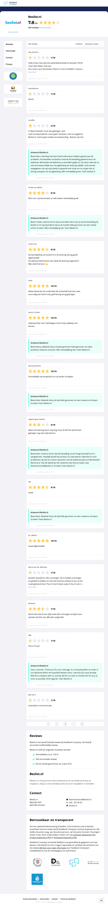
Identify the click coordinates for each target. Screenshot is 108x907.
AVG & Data (44, 899)
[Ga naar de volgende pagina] (74, 724)
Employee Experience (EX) (65, 837)
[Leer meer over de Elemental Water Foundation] (37, 879)
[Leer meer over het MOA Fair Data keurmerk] (56, 862)
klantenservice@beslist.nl (80, 799)
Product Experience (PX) (40, 837)
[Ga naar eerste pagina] (48, 724)
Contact (55, 899)
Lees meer (32, 72)
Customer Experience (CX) (83, 835)
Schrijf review (45, 27)
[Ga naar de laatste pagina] (82, 724)
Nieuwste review (93, 44)
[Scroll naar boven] (101, 900)
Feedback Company (55, 902)
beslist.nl (73, 805)
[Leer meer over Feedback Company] (74, 862)
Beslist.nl (34, 16)
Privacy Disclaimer (30, 899)
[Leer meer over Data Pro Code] (37, 862)
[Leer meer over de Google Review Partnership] (93, 862)
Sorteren (79, 44)
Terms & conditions (68, 899)
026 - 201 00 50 (75, 802)
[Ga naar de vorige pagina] (57, 724)
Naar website (13, 32)
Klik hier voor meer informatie (53, 848)
